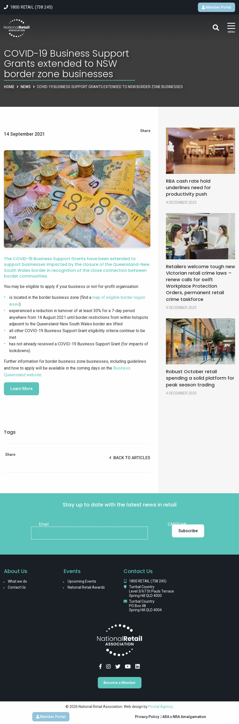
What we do (17, 581)
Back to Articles (129, 457)
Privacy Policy (147, 717)
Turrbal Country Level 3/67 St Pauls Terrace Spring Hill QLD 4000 (151, 591)
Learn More (21, 388)
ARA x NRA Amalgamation (184, 717)
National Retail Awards (86, 587)
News (26, 87)
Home (9, 87)
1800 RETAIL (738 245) (147, 581)
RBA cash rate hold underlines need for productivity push (188, 187)
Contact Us (17, 587)
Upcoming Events (82, 581)
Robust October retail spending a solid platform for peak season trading (200, 378)
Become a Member (120, 683)
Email (44, 524)
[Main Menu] (231, 28)
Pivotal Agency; (160, 707)
